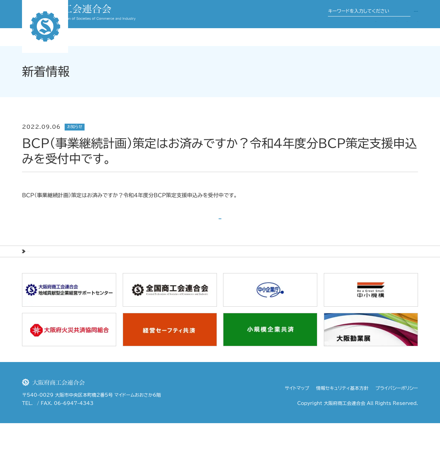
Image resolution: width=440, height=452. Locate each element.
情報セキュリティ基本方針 (342, 416)
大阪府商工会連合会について (232, 32)
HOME (31, 275)
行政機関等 (405, 32)
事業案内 (286, 32)
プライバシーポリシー (396, 416)
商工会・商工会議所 (359, 32)
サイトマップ (297, 416)
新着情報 (63, 275)
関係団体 (317, 32)
